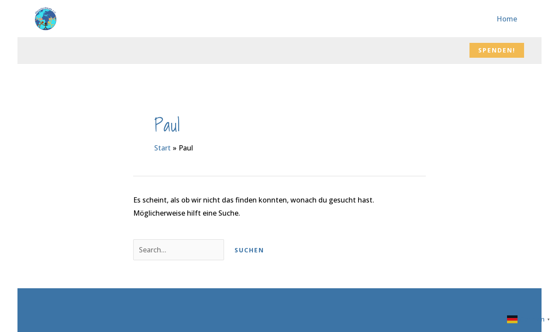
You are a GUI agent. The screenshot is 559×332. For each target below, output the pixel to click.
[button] (496, 50)
